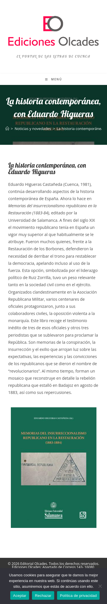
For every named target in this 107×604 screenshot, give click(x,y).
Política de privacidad (78, 595)
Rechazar (43, 595)
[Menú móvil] (53, 79)
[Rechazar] (100, 586)
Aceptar (20, 595)
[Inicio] (7, 128)
